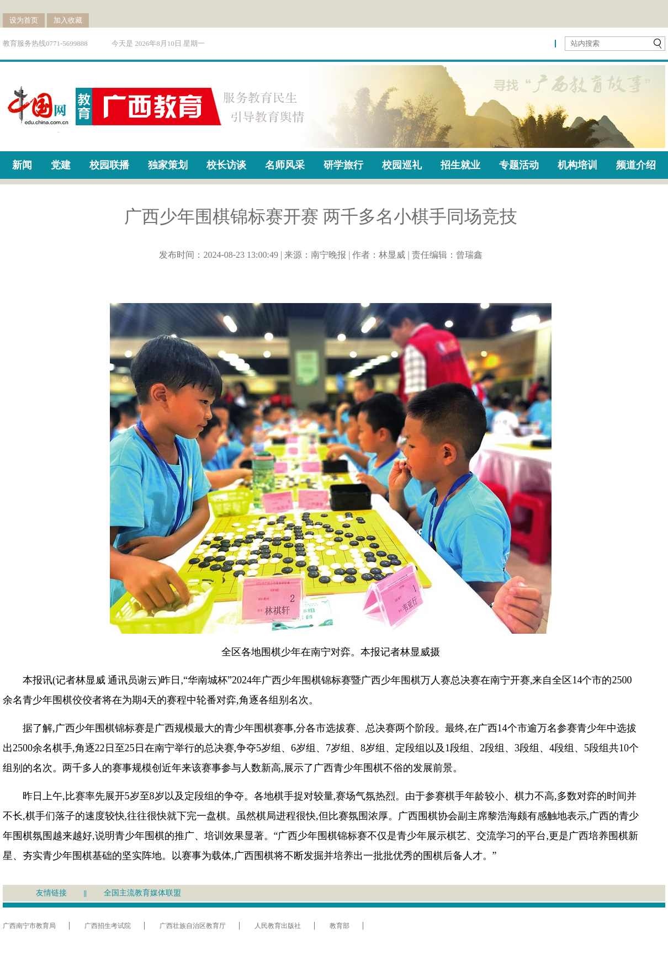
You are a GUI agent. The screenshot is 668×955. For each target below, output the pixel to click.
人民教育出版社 (278, 926)
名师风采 (285, 165)
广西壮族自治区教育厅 (193, 926)
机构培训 (577, 165)
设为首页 (23, 20)
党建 (61, 165)
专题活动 (519, 165)
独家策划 (168, 165)
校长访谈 (226, 165)
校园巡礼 (402, 165)
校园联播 (109, 165)
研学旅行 (343, 165)
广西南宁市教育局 (29, 926)
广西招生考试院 (107, 926)
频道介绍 (636, 165)
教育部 (339, 926)
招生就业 (460, 165)
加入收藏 (68, 20)
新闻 (22, 165)
